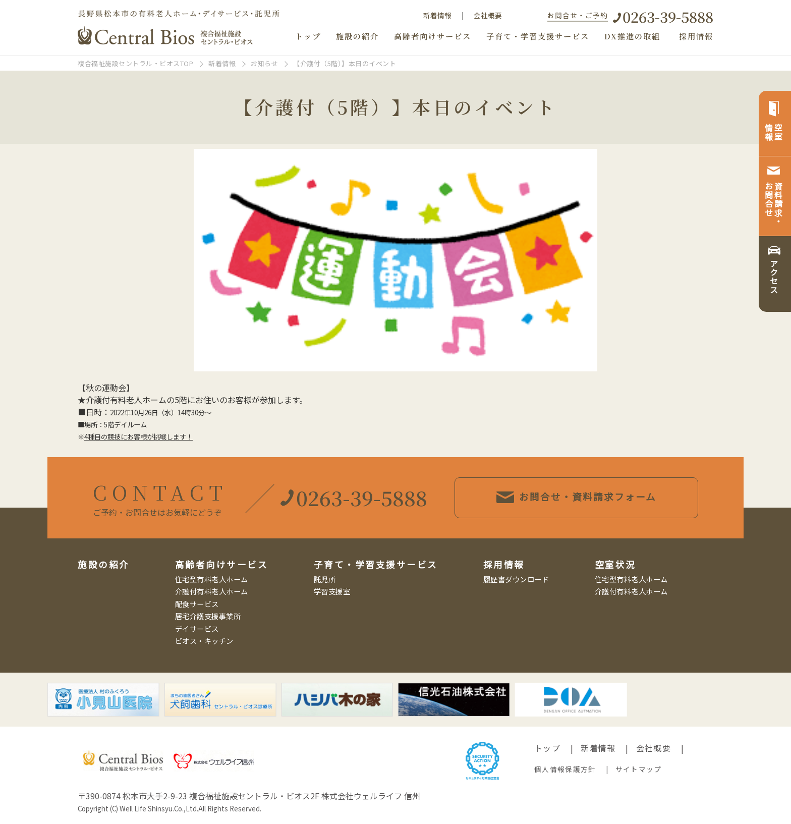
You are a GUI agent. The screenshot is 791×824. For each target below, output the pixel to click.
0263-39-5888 (668, 16)
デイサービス (197, 628)
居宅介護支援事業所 (208, 616)
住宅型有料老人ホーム (211, 579)
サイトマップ (638, 769)
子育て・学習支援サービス (537, 36)
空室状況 (615, 564)
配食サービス (197, 603)
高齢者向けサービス (432, 36)
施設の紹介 (357, 36)
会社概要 (488, 15)
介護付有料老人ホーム (211, 591)
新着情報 (437, 15)
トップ (308, 36)
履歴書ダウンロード (516, 579)
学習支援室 (332, 591)
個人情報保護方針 (565, 769)
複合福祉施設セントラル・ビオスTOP (135, 63)
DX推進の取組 (632, 36)
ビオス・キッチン (204, 640)
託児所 (325, 579)
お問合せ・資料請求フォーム (597, 497)
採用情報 (696, 36)
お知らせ (264, 63)
